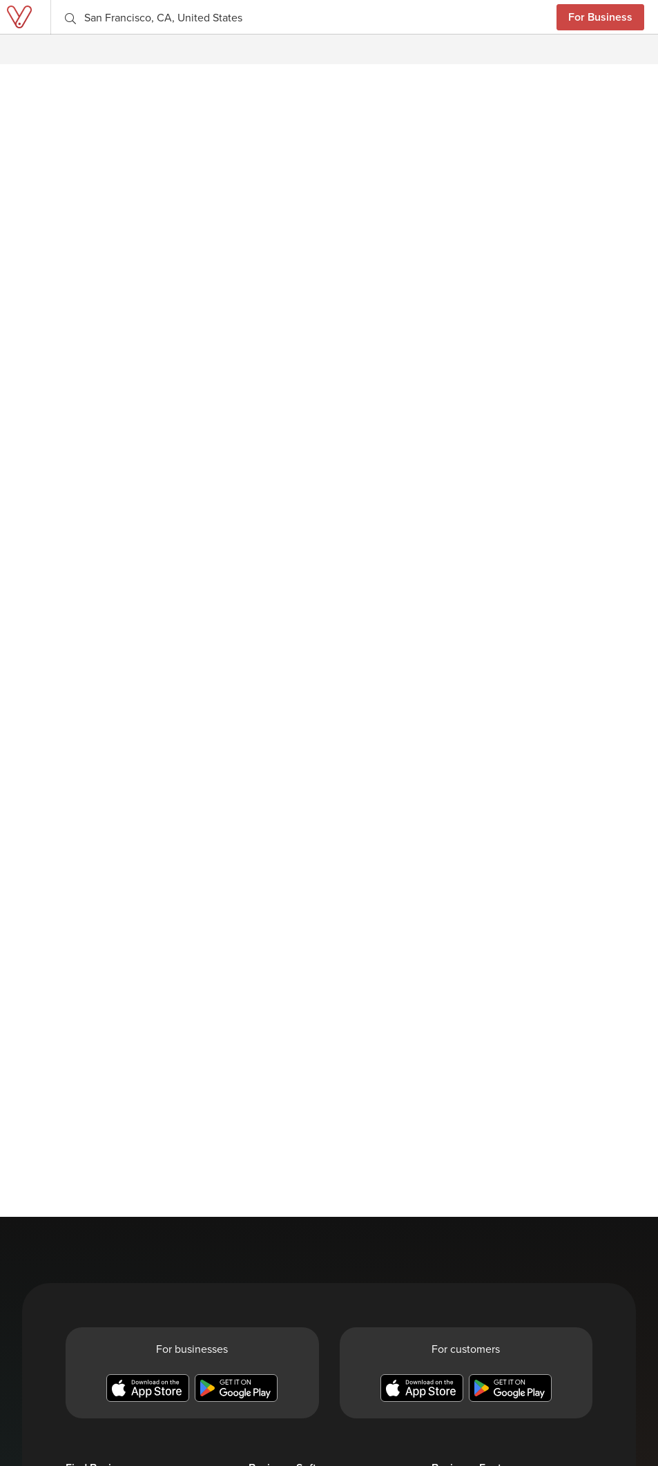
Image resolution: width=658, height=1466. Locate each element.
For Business (600, 17)
